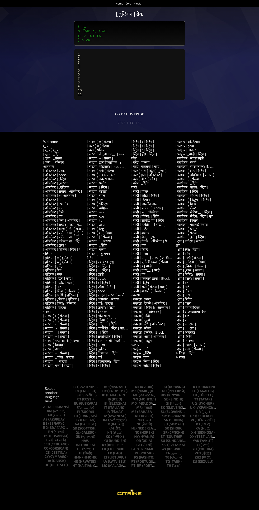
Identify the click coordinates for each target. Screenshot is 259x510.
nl (133, 437)
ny (136, 445)
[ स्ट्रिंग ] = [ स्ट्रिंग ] (98, 275)
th (169, 474)
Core (128, 3)
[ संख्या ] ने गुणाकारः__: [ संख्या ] (107, 163)
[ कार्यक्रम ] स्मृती (185, 171)
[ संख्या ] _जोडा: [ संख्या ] (59, 366)
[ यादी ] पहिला (140, 237)
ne (138, 433)
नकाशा (135, 304)
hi (80, 462)
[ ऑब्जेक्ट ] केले (53, 221)
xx (192, 445)
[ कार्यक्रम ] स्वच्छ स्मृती (189, 167)
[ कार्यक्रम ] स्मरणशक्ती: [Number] (198, 175)
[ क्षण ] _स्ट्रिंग (183, 345)
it (105, 416)
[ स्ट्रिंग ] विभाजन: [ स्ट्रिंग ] (103, 362)
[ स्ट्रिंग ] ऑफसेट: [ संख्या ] (104, 308)
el (75, 396)
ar (50, 424)
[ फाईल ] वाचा (140, 366)
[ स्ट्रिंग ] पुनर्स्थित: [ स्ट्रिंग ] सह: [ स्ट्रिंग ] (111, 337)
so (165, 433)
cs (48, 461)
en (77, 400)
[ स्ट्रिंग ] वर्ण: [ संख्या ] (101, 312)
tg (168, 470)
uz (192, 425)
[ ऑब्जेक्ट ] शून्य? (54, 254)
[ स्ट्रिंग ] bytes (96, 287)
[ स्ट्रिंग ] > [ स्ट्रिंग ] (142, 155)
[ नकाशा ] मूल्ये (140, 329)
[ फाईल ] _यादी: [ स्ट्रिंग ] (190, 163)
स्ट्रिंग (90, 267)
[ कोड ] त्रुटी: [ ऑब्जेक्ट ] (146, 184)
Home (119, 3)
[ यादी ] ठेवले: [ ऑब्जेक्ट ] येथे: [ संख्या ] (156, 250)
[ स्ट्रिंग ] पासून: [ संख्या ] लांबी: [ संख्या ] (112, 304)
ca (48, 449)
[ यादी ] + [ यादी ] (142, 275)
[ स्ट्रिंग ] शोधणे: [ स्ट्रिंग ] (101, 316)
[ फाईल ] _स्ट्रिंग (141, 362)
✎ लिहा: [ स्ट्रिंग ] (185, 362)
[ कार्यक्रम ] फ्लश (186, 242)
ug (194, 412)
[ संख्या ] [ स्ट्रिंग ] (98, 196)
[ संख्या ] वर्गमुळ (97, 217)
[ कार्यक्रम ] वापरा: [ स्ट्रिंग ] (191, 196)
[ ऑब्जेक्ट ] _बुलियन (56, 196)
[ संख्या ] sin (95, 221)
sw (163, 458)
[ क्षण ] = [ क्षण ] (185, 333)
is (105, 412)
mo (134, 412)
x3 (198, 433)
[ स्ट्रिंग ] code (96, 300)
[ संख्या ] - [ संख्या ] (56, 370)
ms (133, 420)
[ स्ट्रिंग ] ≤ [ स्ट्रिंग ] (142, 150)
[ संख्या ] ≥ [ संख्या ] (56, 329)
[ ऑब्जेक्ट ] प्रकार (54, 179)
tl (194, 400)
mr (139, 416)
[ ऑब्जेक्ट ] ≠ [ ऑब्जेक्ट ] (59, 204)
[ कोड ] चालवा (140, 171)
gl (78, 441)
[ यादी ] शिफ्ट (139, 258)
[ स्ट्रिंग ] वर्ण (94, 366)
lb (104, 458)
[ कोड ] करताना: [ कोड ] (146, 175)
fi (78, 420)
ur (198, 420)
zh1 (198, 462)
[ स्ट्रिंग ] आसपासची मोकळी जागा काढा (111, 349)
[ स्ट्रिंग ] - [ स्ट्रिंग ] (98, 341)
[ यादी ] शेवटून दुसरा (143, 246)
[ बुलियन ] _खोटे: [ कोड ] (58, 291)
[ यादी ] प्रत (138, 283)
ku (105, 449)
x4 (198, 437)
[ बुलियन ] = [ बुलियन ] (58, 267)
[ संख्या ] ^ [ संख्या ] (100, 250)
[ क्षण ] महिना (183, 296)
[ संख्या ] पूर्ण (95, 208)
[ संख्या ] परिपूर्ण (97, 213)
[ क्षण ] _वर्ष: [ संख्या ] (189, 267)
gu (78, 445)
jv (105, 425)
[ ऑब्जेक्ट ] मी (52, 208)
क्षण (177, 254)
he (79, 458)
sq (167, 437)
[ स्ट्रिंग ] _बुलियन (97, 358)
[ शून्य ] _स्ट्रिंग (51, 163)
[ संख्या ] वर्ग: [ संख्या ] (101, 179)
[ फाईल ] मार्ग (139, 358)
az (45, 428)
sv (164, 454)
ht (75, 474)
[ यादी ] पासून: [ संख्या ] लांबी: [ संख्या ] (156, 267)
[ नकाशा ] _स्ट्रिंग (141, 349)
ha (78, 454)
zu (195, 470)
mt (137, 425)
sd (166, 408)
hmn (78, 466)
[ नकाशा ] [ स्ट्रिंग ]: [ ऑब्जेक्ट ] (150, 316)
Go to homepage (129, 123)
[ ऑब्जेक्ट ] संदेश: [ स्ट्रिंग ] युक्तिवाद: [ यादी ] (71, 233)
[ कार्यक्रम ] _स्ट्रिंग (186, 192)
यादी (134, 196)
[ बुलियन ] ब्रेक (52, 279)
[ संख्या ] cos (96, 225)
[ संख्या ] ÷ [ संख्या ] (100, 167)
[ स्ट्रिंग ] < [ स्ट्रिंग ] (98, 374)
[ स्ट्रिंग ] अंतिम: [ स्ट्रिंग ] (101, 329)
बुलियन (47, 262)
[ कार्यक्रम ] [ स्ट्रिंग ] (187, 200)
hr (75, 470)
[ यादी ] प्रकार (139, 200)
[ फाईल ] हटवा (184, 155)
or (138, 449)
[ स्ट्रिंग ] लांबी (95, 283)
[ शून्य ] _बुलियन (53, 171)
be (45, 432)
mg (104, 474)
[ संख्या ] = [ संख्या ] (56, 341)
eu (76, 412)
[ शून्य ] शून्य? (51, 159)
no (137, 441)
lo (110, 462)
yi (198, 454)
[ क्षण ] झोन (182, 262)
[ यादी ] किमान (140, 208)
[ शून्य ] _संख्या (52, 167)
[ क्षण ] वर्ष (182, 291)
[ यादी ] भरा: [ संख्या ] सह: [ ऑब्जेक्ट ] (155, 296)
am (49, 420)
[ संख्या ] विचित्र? (54, 354)
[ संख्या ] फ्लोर (96, 192)
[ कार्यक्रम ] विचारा (186, 229)
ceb (47, 453)
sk (163, 416)
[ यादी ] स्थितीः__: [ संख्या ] (148, 233)
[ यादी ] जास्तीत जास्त (144, 213)
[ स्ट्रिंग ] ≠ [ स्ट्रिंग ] (98, 279)
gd (75, 437)
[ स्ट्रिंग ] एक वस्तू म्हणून (101, 271)
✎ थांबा (180, 366)
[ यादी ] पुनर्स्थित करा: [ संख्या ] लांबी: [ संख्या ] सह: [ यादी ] (168, 271)
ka (105, 429)
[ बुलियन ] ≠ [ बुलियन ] (58, 271)
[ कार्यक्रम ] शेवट (185, 217)
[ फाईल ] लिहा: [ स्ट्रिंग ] (146, 370)
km (111, 437)
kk (108, 433)
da (48, 470)
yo (194, 458)
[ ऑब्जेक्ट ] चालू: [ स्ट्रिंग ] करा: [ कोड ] (67, 237)
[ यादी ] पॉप (138, 254)
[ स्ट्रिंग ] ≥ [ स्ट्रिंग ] (142, 159)
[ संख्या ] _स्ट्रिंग (97, 254)
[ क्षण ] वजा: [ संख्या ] (189, 358)
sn (166, 429)
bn (50, 440)
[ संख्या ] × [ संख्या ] (100, 150)
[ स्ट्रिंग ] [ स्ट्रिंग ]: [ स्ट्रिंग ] (103, 333)
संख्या (47, 320)
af (45, 416)
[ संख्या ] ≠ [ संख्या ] (56, 345)
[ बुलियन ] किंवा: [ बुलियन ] (60, 312)
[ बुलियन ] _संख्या (54, 316)
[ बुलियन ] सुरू (52, 283)
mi (137, 396)
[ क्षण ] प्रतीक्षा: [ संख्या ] (190, 250)
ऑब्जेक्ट (48, 175)
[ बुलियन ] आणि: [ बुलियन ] (60, 304)
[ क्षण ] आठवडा (185, 341)
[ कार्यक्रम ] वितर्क (186, 213)
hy (104, 400)
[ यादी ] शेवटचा (140, 242)
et (79, 408)
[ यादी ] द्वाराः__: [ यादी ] (146, 279)
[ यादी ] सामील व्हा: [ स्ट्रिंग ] (148, 229)
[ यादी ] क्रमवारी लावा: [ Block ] (151, 287)
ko (108, 445)
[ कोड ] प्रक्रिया (96, 159)
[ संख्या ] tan (96, 229)
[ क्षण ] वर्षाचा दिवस (187, 316)
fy (77, 429)
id (103, 404)
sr (165, 441)
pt (133, 470)
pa (138, 454)
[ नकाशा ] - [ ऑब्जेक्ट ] (146, 320)
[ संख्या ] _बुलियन (98, 262)
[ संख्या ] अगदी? (53, 358)
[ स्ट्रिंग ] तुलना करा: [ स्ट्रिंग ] (104, 370)
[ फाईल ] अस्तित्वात (187, 150)
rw (163, 404)
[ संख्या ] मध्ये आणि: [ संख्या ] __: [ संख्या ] (70, 349)
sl (163, 420)
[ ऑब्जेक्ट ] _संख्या (55, 192)
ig (109, 408)
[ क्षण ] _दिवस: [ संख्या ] (190, 275)
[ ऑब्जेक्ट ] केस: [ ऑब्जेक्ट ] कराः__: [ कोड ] (71, 229)
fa (79, 416)
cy (47, 465)
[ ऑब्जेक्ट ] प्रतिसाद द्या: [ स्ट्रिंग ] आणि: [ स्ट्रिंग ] (72, 246)
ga (77, 433)
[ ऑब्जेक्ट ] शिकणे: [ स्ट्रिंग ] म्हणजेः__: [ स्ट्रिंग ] (72, 258)
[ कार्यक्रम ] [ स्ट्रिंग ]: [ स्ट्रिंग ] (193, 208)
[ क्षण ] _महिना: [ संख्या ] (191, 271)
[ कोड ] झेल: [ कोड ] (144, 188)
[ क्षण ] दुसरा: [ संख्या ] (189, 287)
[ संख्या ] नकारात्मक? (100, 188)
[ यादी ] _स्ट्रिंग (140, 291)
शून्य (46, 155)
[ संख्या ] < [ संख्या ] (56, 333)
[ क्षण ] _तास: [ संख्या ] (189, 279)
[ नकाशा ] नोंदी (140, 325)
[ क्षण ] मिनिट (183, 308)
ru (164, 400)
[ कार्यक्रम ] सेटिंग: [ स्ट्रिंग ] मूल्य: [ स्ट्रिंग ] (200, 225)
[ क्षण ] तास (182, 304)
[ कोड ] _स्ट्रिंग (140, 192)
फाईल (135, 354)
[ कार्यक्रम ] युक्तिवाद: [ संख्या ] (194, 184)
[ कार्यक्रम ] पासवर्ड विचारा (191, 233)
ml (135, 404)
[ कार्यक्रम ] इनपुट (186, 237)
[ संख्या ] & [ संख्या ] (100, 242)
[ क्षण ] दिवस (183, 300)
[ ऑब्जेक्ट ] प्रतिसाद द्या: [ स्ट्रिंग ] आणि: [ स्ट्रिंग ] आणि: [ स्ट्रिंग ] (82, 250)
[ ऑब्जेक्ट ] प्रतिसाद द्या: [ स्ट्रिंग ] (63, 242)
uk (192, 416)
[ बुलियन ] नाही (52, 296)
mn (135, 408)
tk (193, 396)
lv (105, 470)
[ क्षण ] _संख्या (184, 349)
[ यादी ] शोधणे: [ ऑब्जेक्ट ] (148, 300)
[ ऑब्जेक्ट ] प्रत (52, 225)
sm (164, 425)
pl (137, 462)
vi (192, 429)
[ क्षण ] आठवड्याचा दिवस (191, 320)
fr (76, 425)
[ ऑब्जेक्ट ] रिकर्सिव (56, 213)
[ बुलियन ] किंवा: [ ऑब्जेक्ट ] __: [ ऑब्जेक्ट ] (71, 300)
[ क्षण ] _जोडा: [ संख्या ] (190, 354)
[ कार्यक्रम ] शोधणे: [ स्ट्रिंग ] (192, 204)
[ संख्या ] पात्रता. (97, 200)
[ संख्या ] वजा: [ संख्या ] (58, 374)
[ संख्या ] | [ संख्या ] (99, 246)
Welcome (50, 150)
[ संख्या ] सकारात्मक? (101, 184)
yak (196, 449)
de (47, 474)
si (167, 412)
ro (164, 396)
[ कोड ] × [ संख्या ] (99, 155)
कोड (134, 167)
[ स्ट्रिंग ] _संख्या (97, 354)
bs (46, 445)
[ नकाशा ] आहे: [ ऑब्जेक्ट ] (148, 345)
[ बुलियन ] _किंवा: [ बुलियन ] (61, 308)
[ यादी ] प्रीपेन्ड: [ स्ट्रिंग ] (146, 225)
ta (168, 462)
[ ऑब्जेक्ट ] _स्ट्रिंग (54, 188)
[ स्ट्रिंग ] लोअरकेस (98, 325)
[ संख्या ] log (95, 237)
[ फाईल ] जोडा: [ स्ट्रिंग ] (146, 374)
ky (104, 454)
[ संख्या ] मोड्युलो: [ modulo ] (106, 175)
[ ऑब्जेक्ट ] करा (53, 217)
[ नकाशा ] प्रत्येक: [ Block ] (148, 341)
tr (195, 404)
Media (138, 3)
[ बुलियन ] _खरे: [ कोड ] (58, 287)
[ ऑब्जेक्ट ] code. (55, 184)
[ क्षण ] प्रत (182, 329)
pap (134, 458)
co (46, 457)
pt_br (136, 474)
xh (193, 441)
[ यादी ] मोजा (139, 262)
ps (136, 466)
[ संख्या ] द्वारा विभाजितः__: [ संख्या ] (110, 171)
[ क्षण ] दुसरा (183, 312)
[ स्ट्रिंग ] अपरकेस (98, 320)
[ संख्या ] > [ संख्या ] (56, 325)
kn (109, 441)
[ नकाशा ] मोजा (141, 337)
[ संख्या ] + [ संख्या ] (56, 362)
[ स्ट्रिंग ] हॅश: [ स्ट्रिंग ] (144, 163)
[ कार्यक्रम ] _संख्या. (187, 188)
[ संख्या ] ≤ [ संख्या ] (56, 337)
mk (134, 400)
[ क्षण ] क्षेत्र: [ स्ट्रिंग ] (187, 258)
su (163, 449)
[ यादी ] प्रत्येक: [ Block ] (147, 217)
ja (108, 420)
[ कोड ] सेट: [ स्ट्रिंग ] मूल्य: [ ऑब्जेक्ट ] (155, 179)
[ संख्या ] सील (96, 204)
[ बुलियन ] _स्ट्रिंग (53, 275)
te (167, 466)
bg (45, 436)
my (140, 429)
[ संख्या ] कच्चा (96, 258)
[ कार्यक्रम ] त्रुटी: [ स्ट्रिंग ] (190, 246)
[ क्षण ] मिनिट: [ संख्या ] (190, 283)
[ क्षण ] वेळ (182, 325)
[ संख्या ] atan (96, 233)
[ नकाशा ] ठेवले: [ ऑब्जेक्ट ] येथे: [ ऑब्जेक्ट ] (159, 312)
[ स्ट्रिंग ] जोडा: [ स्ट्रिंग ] (101, 296)
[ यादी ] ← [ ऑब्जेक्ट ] (145, 221)
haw (85, 449)
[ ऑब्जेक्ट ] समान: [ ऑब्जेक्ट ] (62, 200)
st (163, 445)
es (76, 404)
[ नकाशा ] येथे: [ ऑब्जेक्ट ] (148, 333)
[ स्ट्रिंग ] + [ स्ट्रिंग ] (98, 291)
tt (196, 408)
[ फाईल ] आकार (185, 159)
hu (106, 396)
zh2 (198, 466)
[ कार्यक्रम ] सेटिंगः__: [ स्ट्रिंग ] (193, 221)
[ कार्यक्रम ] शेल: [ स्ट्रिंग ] (190, 179)
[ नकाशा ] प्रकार (141, 308)
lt (105, 466)
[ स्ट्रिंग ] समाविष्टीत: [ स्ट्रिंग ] (104, 345)
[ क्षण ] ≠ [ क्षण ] (185, 337)
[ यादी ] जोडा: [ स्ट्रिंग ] (145, 204)
